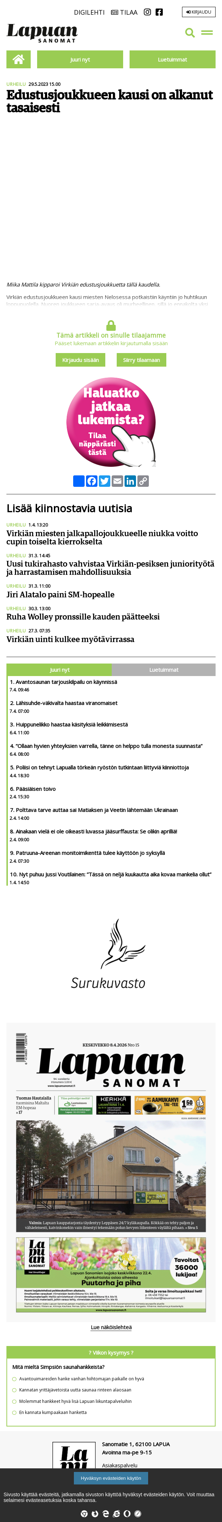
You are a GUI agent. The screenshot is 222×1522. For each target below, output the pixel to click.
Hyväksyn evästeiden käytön (111, 1478)
